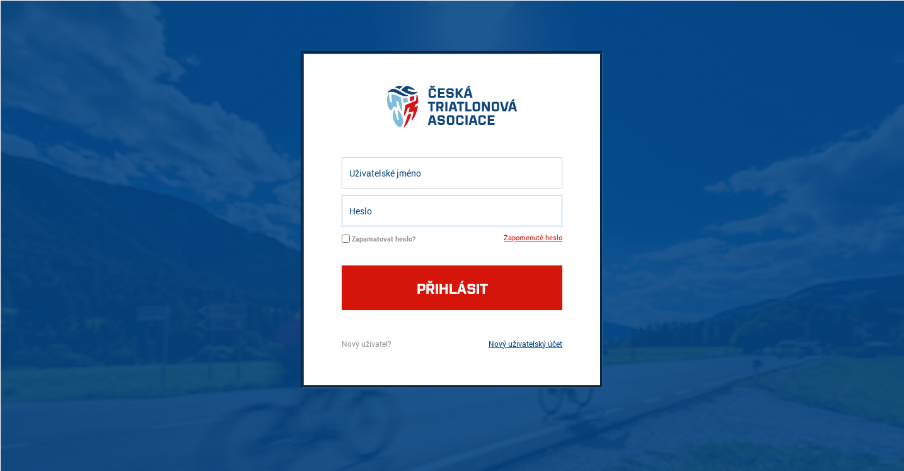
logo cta (452, 110)
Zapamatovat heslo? (383, 238)
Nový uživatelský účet (525, 344)
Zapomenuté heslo (533, 237)
